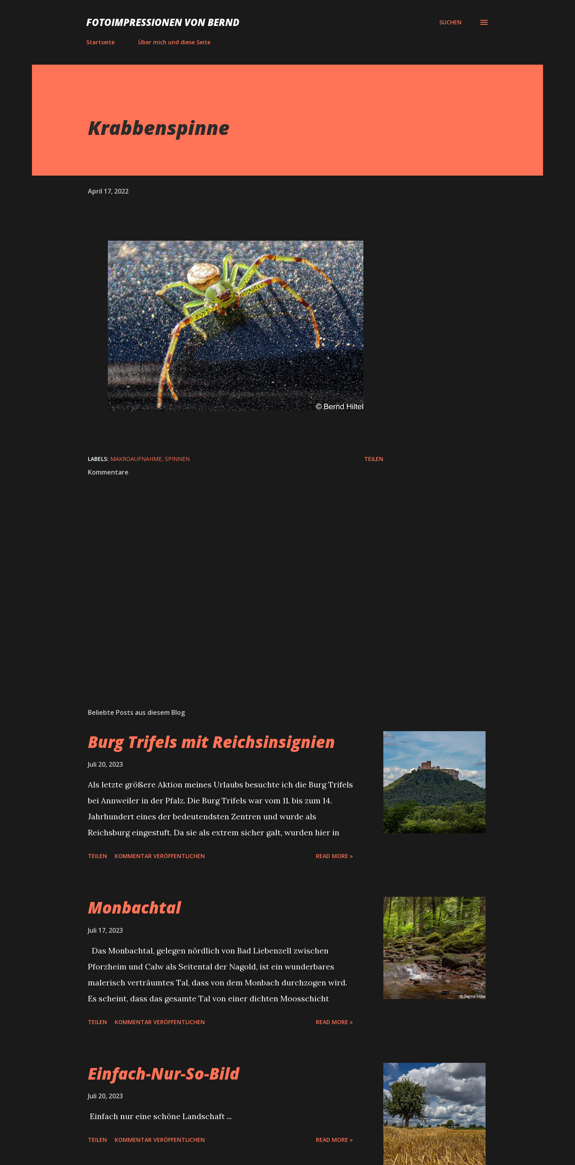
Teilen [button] (373, 459)
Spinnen (177, 459)
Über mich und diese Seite (174, 42)
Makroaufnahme (136, 459)
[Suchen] (450, 22)
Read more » (334, 856)
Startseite (100, 42)
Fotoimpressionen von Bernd (162, 22)
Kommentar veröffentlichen (160, 856)
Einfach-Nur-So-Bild (163, 1073)
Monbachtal (134, 907)
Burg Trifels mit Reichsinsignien (211, 742)
